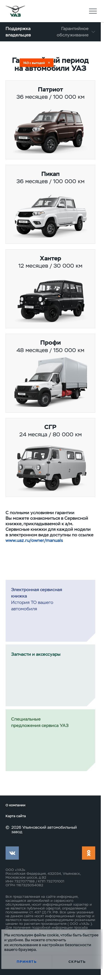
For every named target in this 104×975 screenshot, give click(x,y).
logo (15, 11)
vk (12, 853)
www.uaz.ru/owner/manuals (34, 540)
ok (88, 853)
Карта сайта (16, 816)
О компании (15, 805)
